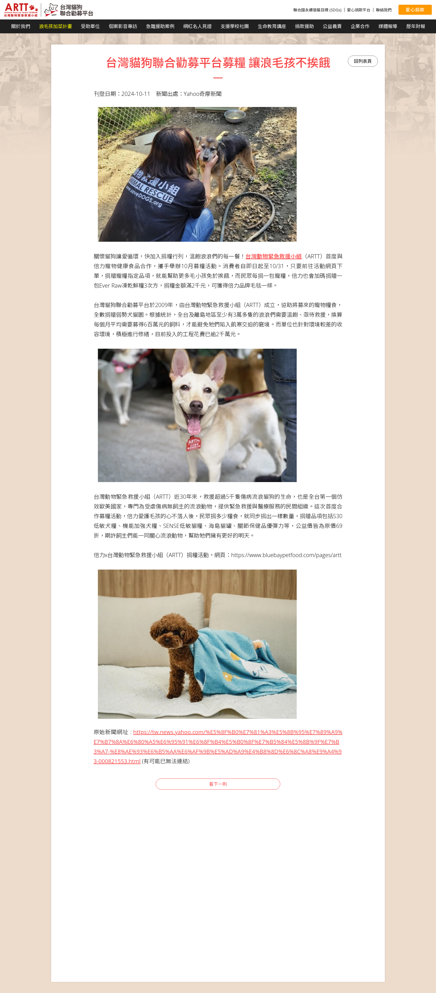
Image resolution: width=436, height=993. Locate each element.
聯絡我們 (384, 10)
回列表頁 (363, 61)
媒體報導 (387, 26)
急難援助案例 (160, 26)
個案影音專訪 (123, 26)
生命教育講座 (272, 26)
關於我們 (20, 26)
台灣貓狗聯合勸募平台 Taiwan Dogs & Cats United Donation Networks (48, 10)
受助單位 (90, 26)
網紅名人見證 (197, 26)
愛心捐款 (415, 10)
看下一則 (218, 784)
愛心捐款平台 (358, 10)
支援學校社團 (235, 26)
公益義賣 (332, 26)
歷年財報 (415, 26)
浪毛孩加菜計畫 (55, 26)
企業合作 (360, 26)
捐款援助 (304, 26)
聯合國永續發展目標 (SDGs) (317, 10)
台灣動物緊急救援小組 (274, 256)
